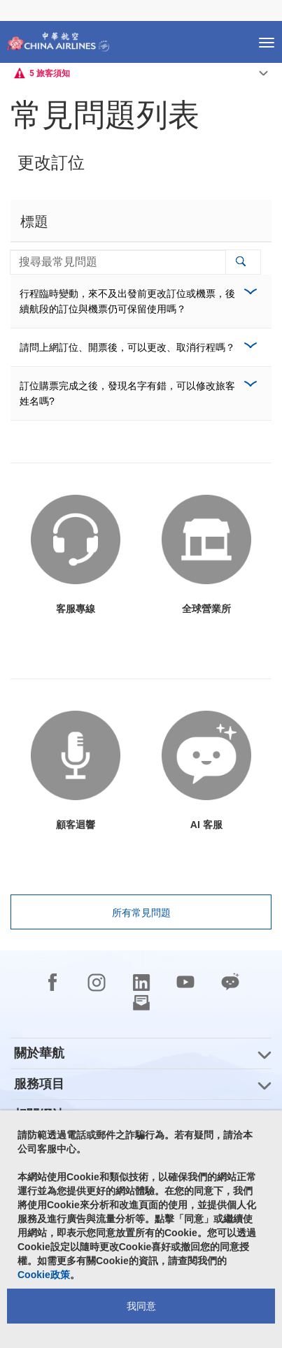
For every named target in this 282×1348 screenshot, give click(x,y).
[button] (240, 262)
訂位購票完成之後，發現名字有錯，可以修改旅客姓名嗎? (127, 393)
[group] (141, 1053)
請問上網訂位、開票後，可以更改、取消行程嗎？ (127, 347)
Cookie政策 (43, 1274)
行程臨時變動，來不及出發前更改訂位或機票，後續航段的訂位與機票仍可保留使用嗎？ (127, 301)
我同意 (141, 1306)
